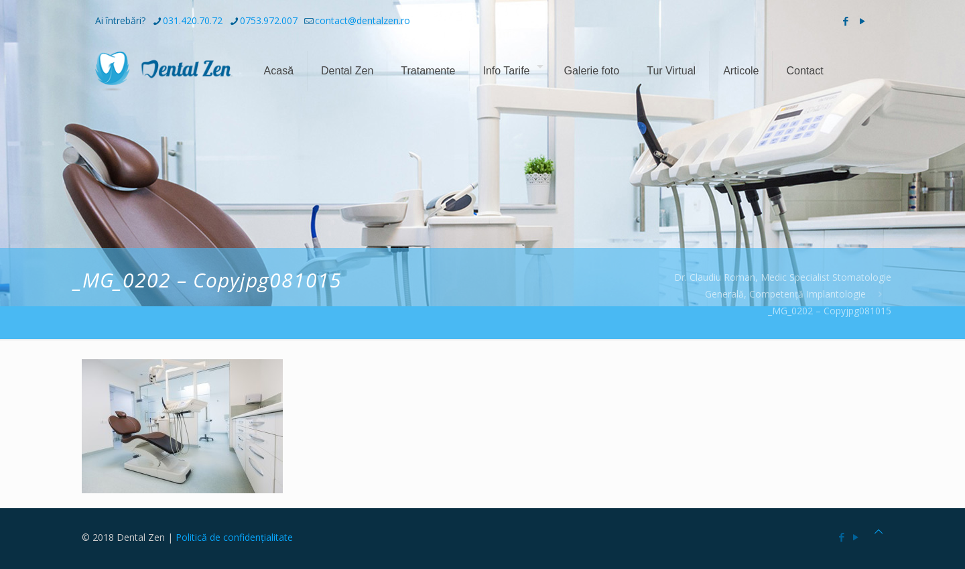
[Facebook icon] (845, 20)
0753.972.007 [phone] (269, 20)
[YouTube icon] (862, 20)
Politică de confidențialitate (234, 537)
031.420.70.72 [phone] (192, 20)
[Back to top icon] (878, 531)
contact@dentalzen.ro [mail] (362, 20)
